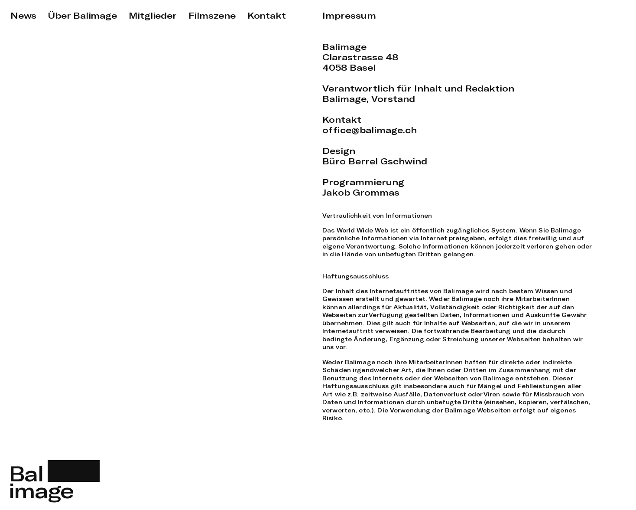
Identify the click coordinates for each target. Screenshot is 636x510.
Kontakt (266, 15)
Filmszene (212, 15)
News (23, 15)
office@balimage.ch (369, 129)
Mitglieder (153, 15)
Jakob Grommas (360, 192)
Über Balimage (82, 15)
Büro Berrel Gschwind (374, 161)
